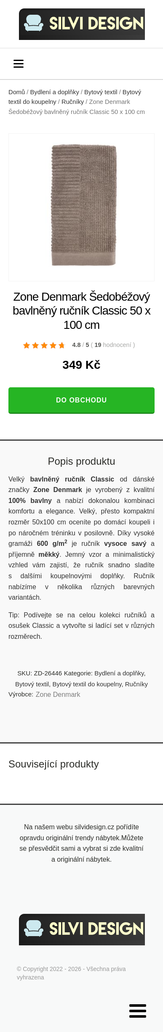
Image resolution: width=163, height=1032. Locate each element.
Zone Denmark (58, 694)
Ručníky (72, 101)
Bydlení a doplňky (54, 92)
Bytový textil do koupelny (86, 684)
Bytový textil (101, 92)
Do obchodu (81, 400)
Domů (16, 92)
